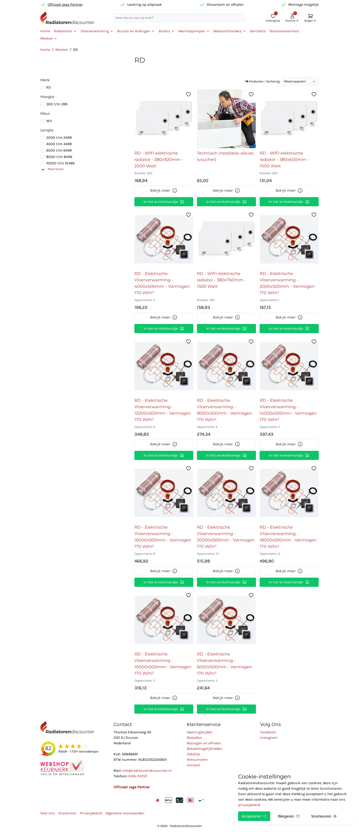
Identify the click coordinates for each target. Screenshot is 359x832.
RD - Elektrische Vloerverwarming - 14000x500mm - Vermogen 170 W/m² (288, 410)
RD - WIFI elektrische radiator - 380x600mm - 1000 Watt (284, 160)
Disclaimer (67, 813)
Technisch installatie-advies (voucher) (225, 156)
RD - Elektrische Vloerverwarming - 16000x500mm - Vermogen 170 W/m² (162, 537)
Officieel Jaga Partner (65, 4)
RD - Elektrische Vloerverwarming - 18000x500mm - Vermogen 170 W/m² (288, 537)
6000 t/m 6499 (59, 150)
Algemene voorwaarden (125, 813)
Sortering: (273, 81)
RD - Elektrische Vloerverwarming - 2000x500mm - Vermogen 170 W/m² (287, 283)
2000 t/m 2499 (59, 137)
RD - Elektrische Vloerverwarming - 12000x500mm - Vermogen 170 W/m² (162, 410)
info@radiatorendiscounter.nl (146, 770)
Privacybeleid (91, 813)
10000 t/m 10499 (60, 163)
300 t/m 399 (56, 104)
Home (45, 31)
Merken (61, 49)
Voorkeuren (324, 816)
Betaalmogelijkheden (204, 748)
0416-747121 (137, 776)
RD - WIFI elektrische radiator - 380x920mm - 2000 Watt (158, 160)
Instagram (268, 737)
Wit (49, 121)
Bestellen (194, 737)
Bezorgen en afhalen (204, 743)
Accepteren (254, 816)
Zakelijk (193, 754)
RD (48, 87)
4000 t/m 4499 (59, 144)
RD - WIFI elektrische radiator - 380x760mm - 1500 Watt (221, 280)
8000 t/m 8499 (59, 157)
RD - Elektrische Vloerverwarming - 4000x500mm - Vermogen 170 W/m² (162, 283)
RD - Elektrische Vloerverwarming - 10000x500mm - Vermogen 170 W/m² (162, 664)
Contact (193, 765)
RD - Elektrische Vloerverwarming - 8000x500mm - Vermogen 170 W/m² (224, 410)
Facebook (268, 732)
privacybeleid (249, 805)
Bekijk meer (163, 190)
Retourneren (197, 759)
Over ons (47, 813)
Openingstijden (199, 732)
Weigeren (289, 816)
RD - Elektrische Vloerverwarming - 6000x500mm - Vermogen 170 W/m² (224, 664)
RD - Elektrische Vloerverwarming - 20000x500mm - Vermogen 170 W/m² (226, 537)
